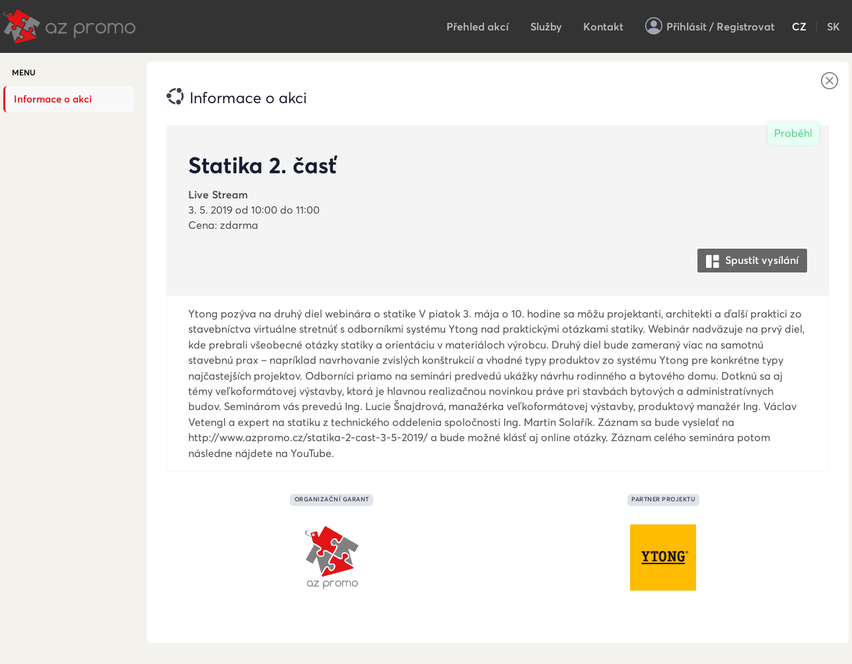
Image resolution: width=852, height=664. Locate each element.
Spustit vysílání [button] (752, 261)
